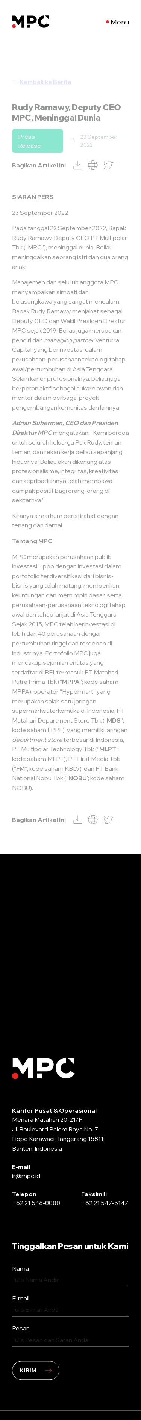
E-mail (20, 1298)
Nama (20, 1268)
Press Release (29, 154)
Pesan (21, 1328)
